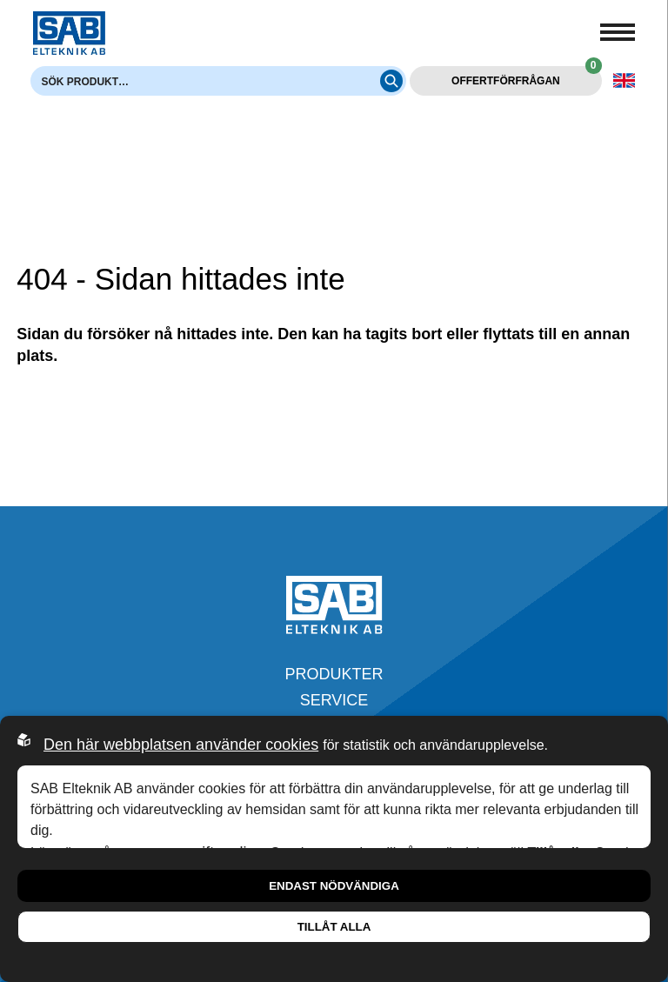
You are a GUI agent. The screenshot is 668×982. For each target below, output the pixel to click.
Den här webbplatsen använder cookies (180, 744)
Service (334, 700)
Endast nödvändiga (334, 885)
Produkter (333, 674)
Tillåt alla (334, 926)
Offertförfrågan (526, 76)
